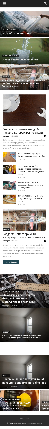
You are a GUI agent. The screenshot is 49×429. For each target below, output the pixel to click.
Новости (6, 76)
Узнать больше (11, 262)
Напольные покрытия (10, 29)
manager (6, 136)
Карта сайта (24, 418)
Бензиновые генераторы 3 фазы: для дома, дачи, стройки (31, 154)
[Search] (45, 3)
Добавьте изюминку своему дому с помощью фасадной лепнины (30, 198)
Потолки (6, 229)
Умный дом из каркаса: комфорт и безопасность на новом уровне (30, 185)
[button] (4, 3)
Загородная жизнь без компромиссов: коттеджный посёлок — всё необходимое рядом (31, 170)
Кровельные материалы (11, 399)
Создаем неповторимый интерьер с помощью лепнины (24, 235)
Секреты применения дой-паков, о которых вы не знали (23, 130)
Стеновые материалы (10, 56)
